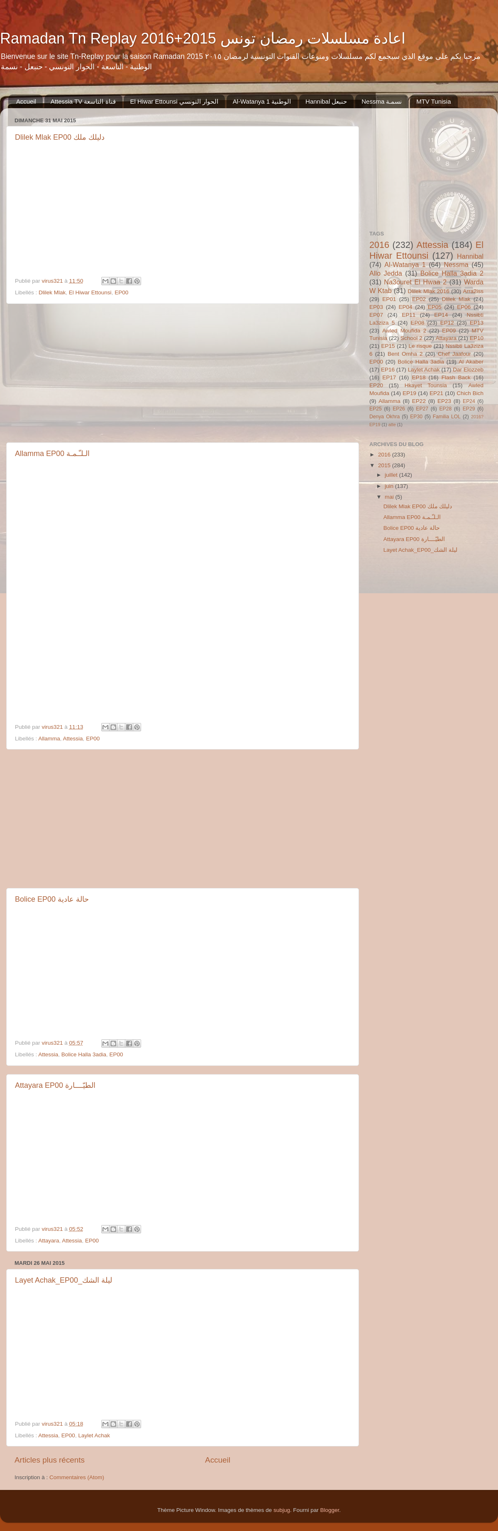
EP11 (408, 315)
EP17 (389, 377)
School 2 (411, 338)
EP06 (464, 307)
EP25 (375, 409)
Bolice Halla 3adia (83, 1054)
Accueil (26, 101)
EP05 (435, 307)
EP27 (422, 409)
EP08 (417, 323)
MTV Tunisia (433, 101)
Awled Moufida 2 (404, 331)
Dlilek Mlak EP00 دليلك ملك (60, 137)
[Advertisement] (183, 373)
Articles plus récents (50, 1460)
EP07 (376, 315)
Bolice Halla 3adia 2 (451, 273)
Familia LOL (447, 417)
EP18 (418, 377)
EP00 (121, 292)
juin (390, 486)
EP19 (409, 393)
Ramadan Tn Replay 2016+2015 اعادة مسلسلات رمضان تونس (202, 38)
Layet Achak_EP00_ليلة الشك (63, 1280)
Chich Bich (469, 393)
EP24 (469, 401)
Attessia (73, 738)
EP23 (444, 401)
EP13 (476, 323)
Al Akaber (471, 362)
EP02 (419, 299)
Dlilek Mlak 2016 (428, 291)
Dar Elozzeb (468, 369)
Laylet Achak (94, 1435)
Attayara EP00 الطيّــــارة (55, 1085)
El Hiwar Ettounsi (90, 292)
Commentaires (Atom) (76, 1477)
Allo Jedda (385, 273)
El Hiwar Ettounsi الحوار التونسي (174, 101)
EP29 (469, 409)
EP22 (419, 401)
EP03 (376, 307)
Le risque (420, 346)
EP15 (388, 346)
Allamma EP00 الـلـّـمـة (52, 453)
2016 (379, 245)
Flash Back (456, 377)
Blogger (329, 1510)
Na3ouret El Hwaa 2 (415, 282)
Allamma (49, 738)
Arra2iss (473, 291)
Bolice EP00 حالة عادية (52, 899)
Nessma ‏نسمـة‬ (381, 101)
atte (392, 424)
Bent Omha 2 (405, 354)
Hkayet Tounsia (426, 385)
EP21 (436, 393)
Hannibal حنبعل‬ (326, 101)
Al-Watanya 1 (405, 264)
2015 (385, 465)
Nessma (456, 264)
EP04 (405, 307)
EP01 (389, 299)
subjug (281, 1510)
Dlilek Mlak (52, 292)
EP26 (399, 409)
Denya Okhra (384, 417)
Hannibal (470, 256)
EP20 (376, 385)
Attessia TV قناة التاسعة (83, 101)
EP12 (447, 323)
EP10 (476, 338)
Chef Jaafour (454, 354)
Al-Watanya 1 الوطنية (262, 101)
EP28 (445, 409)
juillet (392, 475)
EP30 (416, 417)
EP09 (449, 331)
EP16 (388, 369)
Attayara (48, 1240)
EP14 (441, 315)
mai (390, 497)
